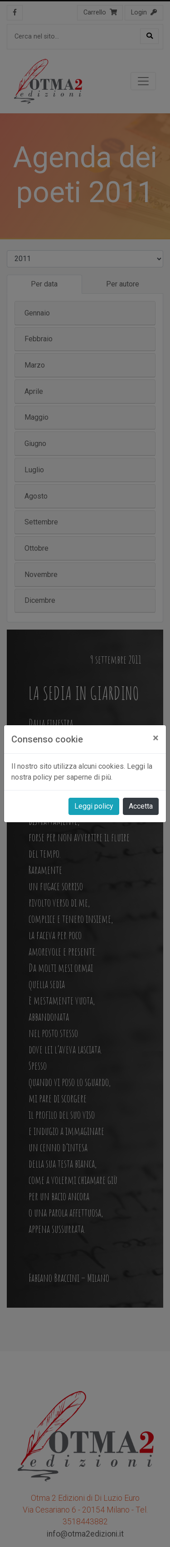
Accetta (141, 806)
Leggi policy (93, 806)
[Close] (156, 738)
